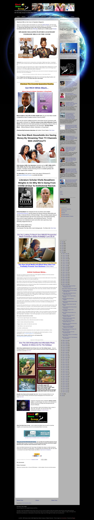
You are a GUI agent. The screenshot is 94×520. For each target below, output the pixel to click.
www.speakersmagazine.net (28, 333)
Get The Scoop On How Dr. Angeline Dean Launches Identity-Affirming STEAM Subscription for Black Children (70, 149)
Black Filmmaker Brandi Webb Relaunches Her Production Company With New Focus (71, 180)
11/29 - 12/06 (65, 258)
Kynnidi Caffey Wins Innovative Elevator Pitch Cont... (68, 321)
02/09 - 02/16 (65, 383)
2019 (62, 393)
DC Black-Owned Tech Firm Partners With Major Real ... (69, 291)
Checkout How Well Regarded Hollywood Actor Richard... (68, 327)
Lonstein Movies (44, 410)
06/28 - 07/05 (65, 350)
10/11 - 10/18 (65, 270)
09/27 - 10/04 (65, 274)
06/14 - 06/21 (65, 354)
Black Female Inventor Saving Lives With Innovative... (69, 330)
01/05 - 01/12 (65, 391)
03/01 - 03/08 (65, 379)
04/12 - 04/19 (65, 369)
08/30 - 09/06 (65, 280)
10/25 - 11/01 (65, 267)
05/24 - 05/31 (65, 359)
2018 (62, 395)
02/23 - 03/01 (65, 381)
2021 (62, 250)
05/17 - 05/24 (65, 360)
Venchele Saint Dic (65, 214)
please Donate (45, 24)
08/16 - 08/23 (65, 284)
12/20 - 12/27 (65, 253)
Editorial (23, 16)
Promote (54, 28)
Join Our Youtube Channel (33, 16)
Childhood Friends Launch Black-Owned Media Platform (68, 318)
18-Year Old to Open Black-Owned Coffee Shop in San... (69, 294)
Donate (50, 16)
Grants (60, 16)
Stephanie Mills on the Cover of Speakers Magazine (68, 316)
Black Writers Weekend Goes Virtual (69, 288)
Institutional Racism (22, 213)
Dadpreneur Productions (66, 209)
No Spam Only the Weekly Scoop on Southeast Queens (37, 437)
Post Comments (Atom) (26, 503)
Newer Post (20, 500)
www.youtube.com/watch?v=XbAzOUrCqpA (24, 336)
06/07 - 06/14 (65, 355)
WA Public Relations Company (67, 216)
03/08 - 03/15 (65, 378)
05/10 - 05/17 (65, 362)
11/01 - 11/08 (65, 265)
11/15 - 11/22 (65, 262)
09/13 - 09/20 (65, 277)
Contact (72, 16)
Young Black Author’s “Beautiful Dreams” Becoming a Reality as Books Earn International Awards (71, 104)
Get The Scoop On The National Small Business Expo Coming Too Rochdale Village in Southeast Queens (71, 138)
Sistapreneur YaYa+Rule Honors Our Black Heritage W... (69, 324)
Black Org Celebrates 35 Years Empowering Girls (68, 332)
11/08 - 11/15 (65, 263)
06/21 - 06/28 (65, 352)
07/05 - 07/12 (65, 349)
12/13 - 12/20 (65, 255)
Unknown (63, 212)
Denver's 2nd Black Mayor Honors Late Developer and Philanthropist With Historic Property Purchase (70, 160)
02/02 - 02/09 (65, 384)
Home (18, 16)
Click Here (35, 28)
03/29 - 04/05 (65, 372)
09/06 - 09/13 (65, 279)
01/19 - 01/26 (65, 388)
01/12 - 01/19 (65, 390)
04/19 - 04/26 (65, 367)
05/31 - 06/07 (65, 357)
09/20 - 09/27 (65, 275)
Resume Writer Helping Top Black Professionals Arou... (68, 286)
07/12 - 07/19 (65, 347)
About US (66, 16)
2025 (62, 243)
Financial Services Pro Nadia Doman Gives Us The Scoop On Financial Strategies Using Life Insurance (71, 127)
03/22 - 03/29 (65, 374)
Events (55, 16)
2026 (62, 241)
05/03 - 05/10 (65, 364)
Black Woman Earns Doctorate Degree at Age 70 (70, 94)
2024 (62, 245)
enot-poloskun (64, 518)
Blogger (73, 518)
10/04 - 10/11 (65, 272)
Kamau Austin (64, 210)
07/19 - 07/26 (65, 345)
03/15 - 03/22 (65, 376)
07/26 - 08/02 (65, 343)
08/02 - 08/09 (65, 342)
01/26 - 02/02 (65, 386)
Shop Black (43, 16)
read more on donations (46, 449)
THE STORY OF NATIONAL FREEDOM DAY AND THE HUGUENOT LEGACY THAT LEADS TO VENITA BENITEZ (71, 170)
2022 (62, 248)
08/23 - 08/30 (65, 282)
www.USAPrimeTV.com (25, 175)
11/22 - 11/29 (65, 260)
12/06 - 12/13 (65, 257)
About (61, 192)
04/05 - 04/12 (65, 371)
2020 (62, 252)
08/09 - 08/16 (65, 340)
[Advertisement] (77, 228)
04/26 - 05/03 (65, 366)
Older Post (54, 500)
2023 (62, 246)
